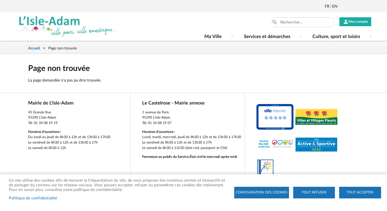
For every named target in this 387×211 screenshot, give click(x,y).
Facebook (355, 6)
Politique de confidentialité (33, 198)
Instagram (368, 6)
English (334, 6)
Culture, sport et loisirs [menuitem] (336, 36)
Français (327, 6)
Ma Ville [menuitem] (213, 36)
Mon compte (356, 22)
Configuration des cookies (262, 192)
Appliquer (271, 22)
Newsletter (342, 6)
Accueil (34, 48)
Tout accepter (360, 192)
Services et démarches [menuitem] (267, 36)
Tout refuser (314, 192)
